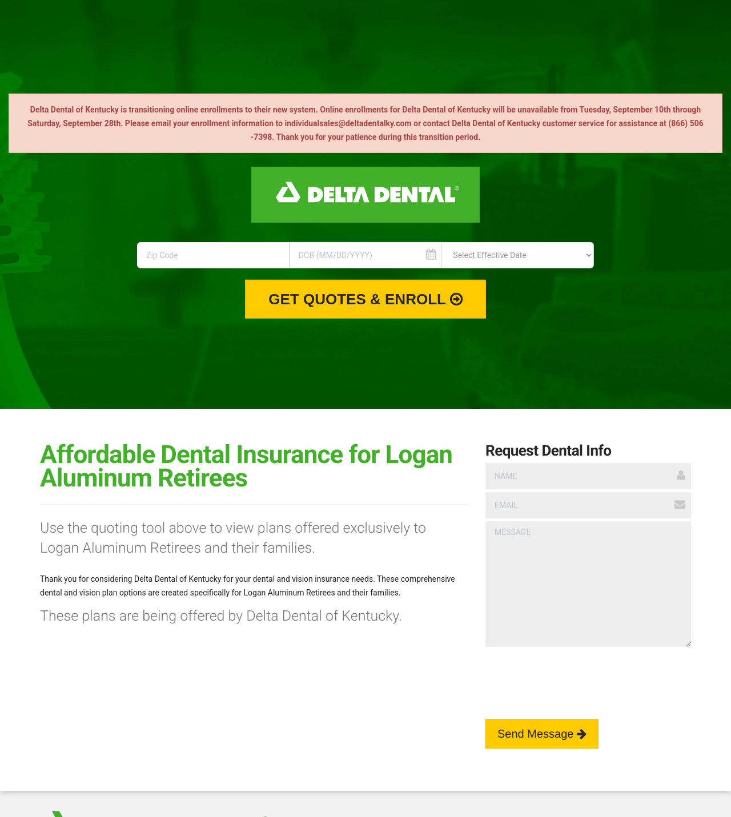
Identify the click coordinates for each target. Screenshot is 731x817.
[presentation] (572, 675)
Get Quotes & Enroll (365, 299)
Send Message (542, 734)
